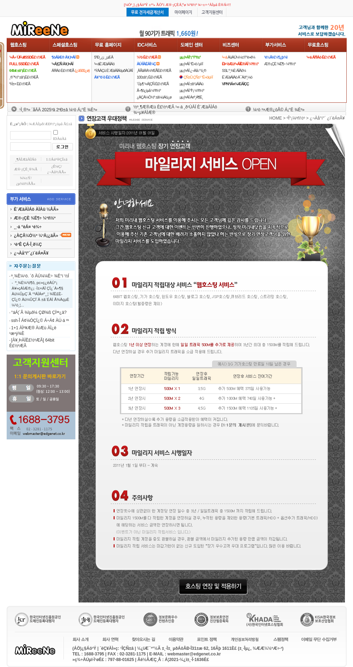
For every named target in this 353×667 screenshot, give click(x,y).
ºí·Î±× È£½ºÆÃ (19, 84)
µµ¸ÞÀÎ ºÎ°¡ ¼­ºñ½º (191, 90)
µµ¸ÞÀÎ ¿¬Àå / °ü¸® (192, 70)
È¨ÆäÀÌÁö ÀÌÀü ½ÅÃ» (36, 209)
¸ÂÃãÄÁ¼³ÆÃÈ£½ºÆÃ (154, 70)
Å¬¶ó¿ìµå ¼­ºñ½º (149, 90)
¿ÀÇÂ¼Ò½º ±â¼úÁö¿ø (154, 97)
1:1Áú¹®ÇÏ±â (56, 159)
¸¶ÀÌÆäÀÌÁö (25, 159)
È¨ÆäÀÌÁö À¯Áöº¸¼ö (237, 77)
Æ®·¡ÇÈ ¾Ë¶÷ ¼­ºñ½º (279, 64)
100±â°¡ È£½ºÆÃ (149, 77)
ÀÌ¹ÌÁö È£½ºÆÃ (70, 70)
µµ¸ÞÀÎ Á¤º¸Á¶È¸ (191, 97)
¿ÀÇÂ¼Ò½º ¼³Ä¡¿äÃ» (43, 235)
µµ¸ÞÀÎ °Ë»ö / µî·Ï (191, 64)
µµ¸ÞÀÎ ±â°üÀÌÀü (191, 84)
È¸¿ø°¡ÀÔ (18, 124)
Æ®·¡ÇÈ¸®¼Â (26, 169)
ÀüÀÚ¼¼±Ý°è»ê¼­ (238, 57)
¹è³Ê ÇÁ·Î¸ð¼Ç (28, 244)
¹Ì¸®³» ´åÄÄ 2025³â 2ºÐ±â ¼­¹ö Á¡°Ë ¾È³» (58, 109)
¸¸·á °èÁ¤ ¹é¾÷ (28, 226)
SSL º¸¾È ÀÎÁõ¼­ (234, 70)
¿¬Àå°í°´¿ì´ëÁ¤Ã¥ (31, 253)
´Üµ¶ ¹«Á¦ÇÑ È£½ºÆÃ (153, 84)
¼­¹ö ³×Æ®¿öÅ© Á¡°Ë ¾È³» (279, 109)
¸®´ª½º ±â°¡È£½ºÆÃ (23, 77)
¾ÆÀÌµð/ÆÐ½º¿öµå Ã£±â (50, 124)
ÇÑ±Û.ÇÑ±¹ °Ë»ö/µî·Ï (197, 77)
